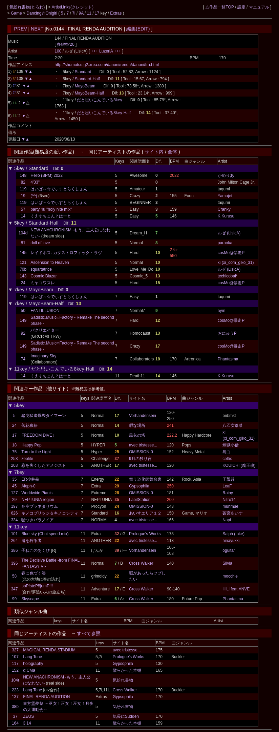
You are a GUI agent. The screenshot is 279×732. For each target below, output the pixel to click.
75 (14, 451)
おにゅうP (227, 333)
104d (23, 233)
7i (73, 13)
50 (23, 310)
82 (23, 182)
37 (15, 716)
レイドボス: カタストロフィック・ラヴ (66, 252)
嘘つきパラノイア (37, 520)
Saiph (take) (233, 533)
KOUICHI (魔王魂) (238, 465)
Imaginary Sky (43, 356)
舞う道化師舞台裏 (145, 479)
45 (14, 486)
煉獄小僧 (230, 445)
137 (15, 696)
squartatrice (41, 269)
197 (14, 506)
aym (222, 310)
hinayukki (230, 540)
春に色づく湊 (33, 573)
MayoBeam (85, 86)
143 (23, 276)
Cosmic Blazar (43, 276)
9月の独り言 (140, 458)
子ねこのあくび (35, 550)
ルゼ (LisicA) (229, 233)
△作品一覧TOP (219, 7)
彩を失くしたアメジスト (43, 465)
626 (14, 513)
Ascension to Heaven (49, 262)
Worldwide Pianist (37, 492)
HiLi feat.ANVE (236, 589)
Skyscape (30, 599)
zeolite (27, 458)
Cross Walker (141, 563)
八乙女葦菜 (232, 425)
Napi (226, 520)
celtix (227, 458)
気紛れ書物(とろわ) (27, 7)
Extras (116, 13)
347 (14, 589)
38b (15, 706)
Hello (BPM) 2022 (46, 175)
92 (23, 333)
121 (23, 262)
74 (23, 359)
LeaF (227, 486)
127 (14, 492)
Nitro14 (229, 499)
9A (81, 13)
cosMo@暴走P (231, 252)
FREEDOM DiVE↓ (37, 435)
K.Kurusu (226, 216)
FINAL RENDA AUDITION (46, 696)
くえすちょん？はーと (50, 216)
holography (33, 663)
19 (23, 195)
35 (14, 479)
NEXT (37, 29)
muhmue (230, 506)
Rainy (227, 492)
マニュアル (259, 7)
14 (23, 216)
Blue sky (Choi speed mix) (44, 533)
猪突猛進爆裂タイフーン (43, 415)
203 (14, 465)
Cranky (224, 209)
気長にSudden (126, 716)
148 (23, 175)
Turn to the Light (36, 451)
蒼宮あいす (232, 513)
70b (23, 269)
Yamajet (225, 195)
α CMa (29, 670)
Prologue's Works (144, 533)
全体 (172, 151)
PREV (20, 29)
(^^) (33, 195)
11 (89, 13)
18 (14, 445)
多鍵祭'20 (65, 44)
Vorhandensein (142, 415)
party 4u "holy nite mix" (51, 209)
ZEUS (28, 716)
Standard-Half (87, 79)
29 (14, 499)
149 (23, 320)
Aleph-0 (28, 486)
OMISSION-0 (141, 451)
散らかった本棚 (127, 670)
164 (15, 723)
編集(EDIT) (138, 29)
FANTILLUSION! (45, 310)
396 (14, 563)
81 (23, 242)
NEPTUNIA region (37, 499)
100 (58, 51)
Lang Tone (32, 656)
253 (14, 458)
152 (15, 670)
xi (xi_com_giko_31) (236, 262)
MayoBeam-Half (89, 93)
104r (15, 680)
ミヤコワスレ (42, 282)
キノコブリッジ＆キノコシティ (49, 513)
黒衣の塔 (137, 435)
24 (23, 282)
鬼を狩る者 (31, 540)
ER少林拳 (30, 479)
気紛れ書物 (123, 680)
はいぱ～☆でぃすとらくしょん (58, 189)
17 (97, 13)
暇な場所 (137, 425)
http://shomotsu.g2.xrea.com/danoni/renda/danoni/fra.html (107, 64)
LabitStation (139, 499)
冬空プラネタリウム (39, 506)
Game (17, 13)
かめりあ (226, 175)
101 (14, 533)
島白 (226, 451)
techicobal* (228, 276)
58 (14, 576)
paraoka (225, 242)
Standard (83, 71)
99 (14, 599)
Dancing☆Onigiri (42, 13)
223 (15, 690)
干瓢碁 (228, 479)
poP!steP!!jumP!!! (37, 586)
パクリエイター (44, 330)
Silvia (227, 563)
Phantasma (228, 359)
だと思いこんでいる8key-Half (104, 112)
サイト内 (154, 151)
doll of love (40, 242)
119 (23, 189)
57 (23, 209)
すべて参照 (89, 633)
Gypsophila (139, 486)
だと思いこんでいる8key (99, 100)
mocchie (230, 576)
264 (14, 540)
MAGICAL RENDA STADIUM (49, 650)
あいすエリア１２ (145, 513)
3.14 (27, 723)
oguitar (228, 550)
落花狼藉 (29, 425)
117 (15, 663)
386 (14, 550)
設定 (241, 7)
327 (15, 650)
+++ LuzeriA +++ (106, 51)
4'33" (35, 182)
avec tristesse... (143, 445)
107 (15, 656)
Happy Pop (31, 445)
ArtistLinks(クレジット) (72, 7)
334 (14, 520)
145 (23, 252)
